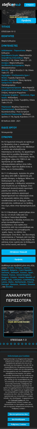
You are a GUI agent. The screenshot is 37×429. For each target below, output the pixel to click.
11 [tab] (26, 344)
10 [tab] (22, 344)
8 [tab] (14, 344)
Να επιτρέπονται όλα (19, 414)
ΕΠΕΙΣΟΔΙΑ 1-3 (18, 339)
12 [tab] (29, 344)
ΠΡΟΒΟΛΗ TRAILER (18, 252)
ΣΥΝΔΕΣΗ (30, 5)
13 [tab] (33, 344)
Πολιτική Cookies (17, 400)
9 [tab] (18, 344)
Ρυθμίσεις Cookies (18, 424)
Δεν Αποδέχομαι (18, 419)
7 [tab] (11, 344)
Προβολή (26, 20)
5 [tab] (3, 344)
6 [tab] (7, 344)
